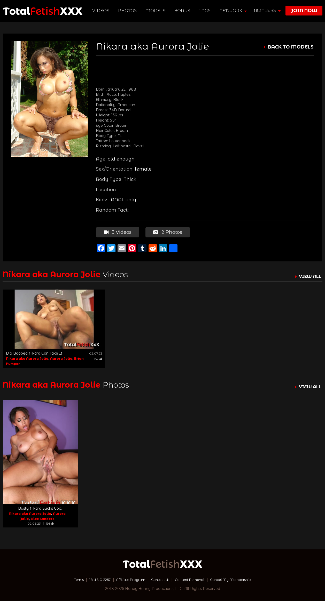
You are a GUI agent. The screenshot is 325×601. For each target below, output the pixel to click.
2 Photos (167, 232)
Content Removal (192, 579)
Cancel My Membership (237, 579)
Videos (101, 10)
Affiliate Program (128, 579)
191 (50, 523)
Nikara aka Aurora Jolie (27, 358)
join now (304, 10)
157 (98, 358)
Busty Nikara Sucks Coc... (40, 508)
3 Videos (117, 232)
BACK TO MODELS (291, 47)
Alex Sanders (42, 518)
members (266, 10)
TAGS (205, 10)
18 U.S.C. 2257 (94, 579)
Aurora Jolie (61, 358)
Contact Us (160, 579)
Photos (128, 10)
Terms (70, 579)
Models (156, 10)
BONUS (183, 10)
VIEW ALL (309, 276)
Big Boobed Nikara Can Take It (34, 352)
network (233, 10)
